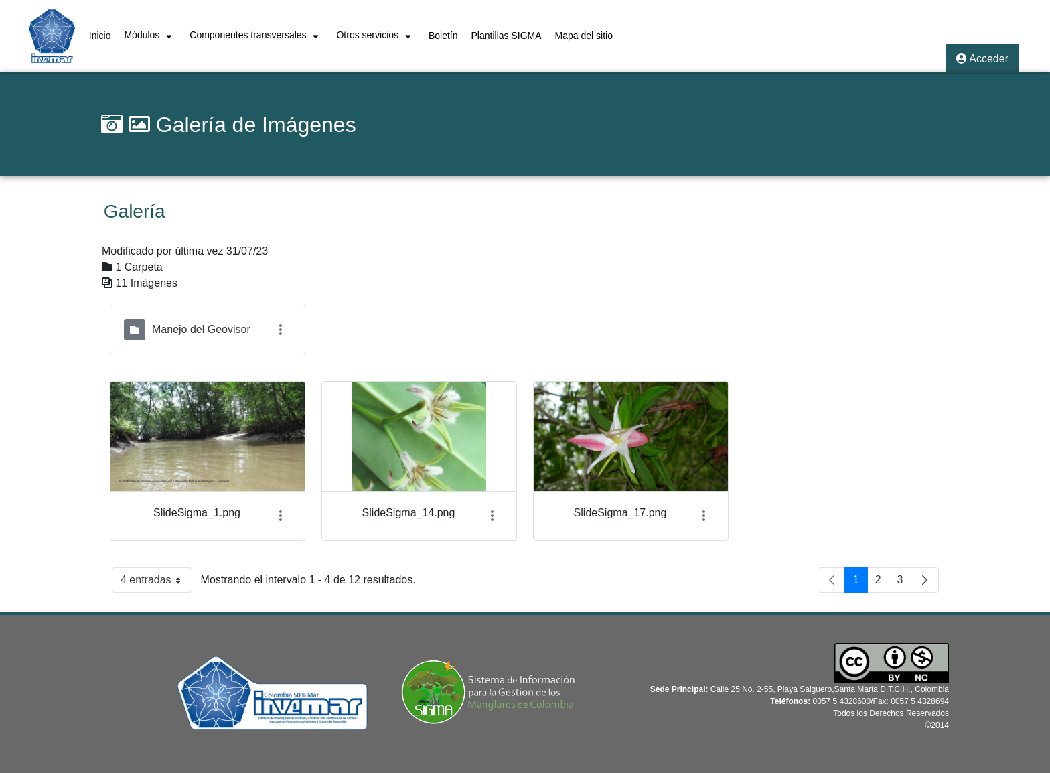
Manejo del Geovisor (201, 329)
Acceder (982, 58)
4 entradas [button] (156, 582)
